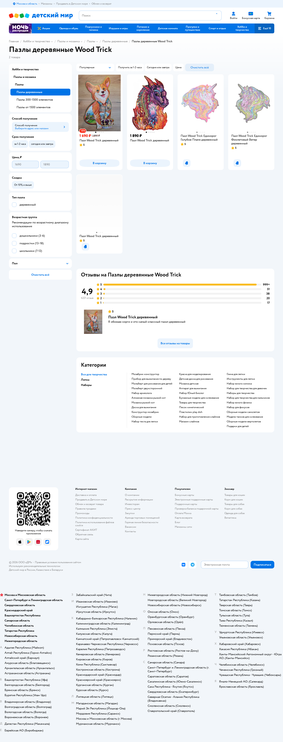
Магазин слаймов (189, 421)
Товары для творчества (192, 402)
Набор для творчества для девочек (247, 388)
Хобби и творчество (36, 41)
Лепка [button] (85, 380)
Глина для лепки (236, 374)
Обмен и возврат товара (89, 504)
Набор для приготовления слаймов (199, 416)
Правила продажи (85, 508)
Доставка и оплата (85, 495)
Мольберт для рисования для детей (152, 383)
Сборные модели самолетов (243, 412)
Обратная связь (84, 534)
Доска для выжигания (144, 407)
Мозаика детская (188, 383)
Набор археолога (142, 393)
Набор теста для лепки (145, 421)
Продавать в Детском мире (91, 499)
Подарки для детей (238, 426)
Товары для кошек (234, 495)
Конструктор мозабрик (145, 412)
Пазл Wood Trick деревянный (133, 317)
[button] (264, 28)
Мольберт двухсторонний (147, 388)
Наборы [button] (86, 385)
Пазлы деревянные (115, 41)
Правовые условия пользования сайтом (58, 562)
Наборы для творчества (240, 393)
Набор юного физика (239, 402)
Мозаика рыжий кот (143, 402)
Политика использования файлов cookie (94, 524)
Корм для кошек (233, 499)
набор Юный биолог (191, 393)
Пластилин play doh (190, 412)
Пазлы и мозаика (68, 41)
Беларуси (57, 569)
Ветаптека (230, 517)
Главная (14, 41)
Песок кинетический (191, 407)
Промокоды (82, 513)
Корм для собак (233, 508)
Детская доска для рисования (196, 378)
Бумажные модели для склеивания (199, 397)
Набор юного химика (239, 383)
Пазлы (91, 41)
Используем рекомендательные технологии (34, 566)
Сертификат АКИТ (86, 529)
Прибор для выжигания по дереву (151, 378)
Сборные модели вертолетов (244, 421)
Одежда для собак (234, 513)
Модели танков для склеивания (245, 416)
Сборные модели (142, 416)
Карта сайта (82, 539)
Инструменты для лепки (241, 378)
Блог (177, 522)
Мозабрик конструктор (145, 374)
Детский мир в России (22, 569)
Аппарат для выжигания (192, 388)
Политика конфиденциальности (94, 517)
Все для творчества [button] (94, 374)
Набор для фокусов (238, 407)
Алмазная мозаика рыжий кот (149, 397)
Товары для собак (234, 504)
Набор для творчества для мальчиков (248, 397)
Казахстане (42, 569)
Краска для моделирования (195, 374)
